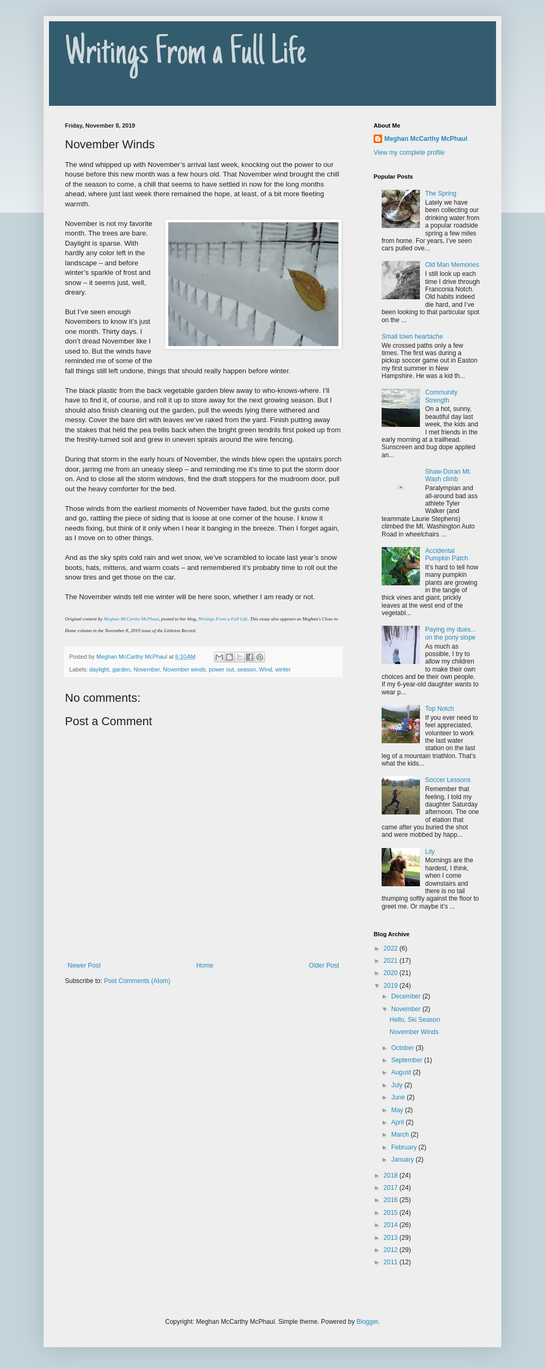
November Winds (414, 1032)
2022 (392, 948)
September (407, 1060)
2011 (392, 1262)
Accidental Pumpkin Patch (446, 554)
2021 (392, 960)
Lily (430, 851)
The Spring (441, 193)
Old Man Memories (452, 264)
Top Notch (439, 708)
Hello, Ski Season (415, 1019)
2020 (392, 973)
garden (121, 669)
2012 (392, 1250)
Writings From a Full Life (185, 54)
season (246, 669)
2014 (392, 1225)
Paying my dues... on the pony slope (450, 633)
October (403, 1048)
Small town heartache (412, 336)
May (398, 1110)
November (147, 669)
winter (283, 669)
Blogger (367, 1321)
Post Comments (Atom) (137, 981)
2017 (392, 1187)
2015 (392, 1212)
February (404, 1147)
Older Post (324, 965)
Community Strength (441, 396)
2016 (392, 1200)
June (399, 1097)
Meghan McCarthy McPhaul (131, 618)
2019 (392, 985)
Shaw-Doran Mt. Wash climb (448, 475)
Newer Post (84, 965)
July (397, 1085)
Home (204, 965)
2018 (392, 1175)
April (398, 1122)
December (407, 996)
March (401, 1134)
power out (221, 669)
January (403, 1159)
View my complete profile (409, 152)
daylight (99, 669)
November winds (184, 669)
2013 (392, 1237)
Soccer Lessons (447, 780)
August (402, 1072)
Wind (265, 669)
